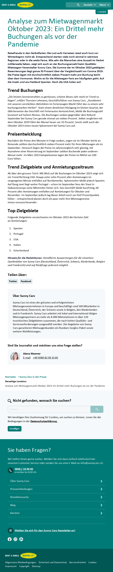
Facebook (26, 281)
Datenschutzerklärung (44, 421)
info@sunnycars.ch (91, 463)
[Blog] (21, 539)
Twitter (13, 281)
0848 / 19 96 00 (24, 469)
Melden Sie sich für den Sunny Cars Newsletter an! (45, 530)
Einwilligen (15, 429)
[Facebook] (10, 539)
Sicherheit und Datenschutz (53, 562)
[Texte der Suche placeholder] (49, 409)
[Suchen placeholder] (97, 409)
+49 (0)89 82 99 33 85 (45, 357)
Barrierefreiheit (77, 562)
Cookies (92, 562)
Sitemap (36, 566)
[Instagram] (15, 539)
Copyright (24, 566)
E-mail (26, 357)
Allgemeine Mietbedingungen (20, 562)
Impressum (11, 566)
